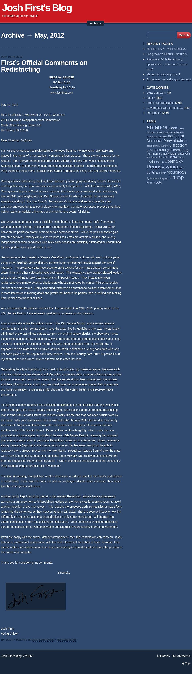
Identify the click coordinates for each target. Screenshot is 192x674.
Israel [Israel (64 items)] (180, 153)
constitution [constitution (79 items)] (176, 132)
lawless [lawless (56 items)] (160, 157)
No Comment (66, 639)
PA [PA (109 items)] (180, 161)
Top (187, 663)
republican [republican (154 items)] (176, 172)
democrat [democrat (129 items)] (176, 136)
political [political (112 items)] (153, 172)
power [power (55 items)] (162, 173)
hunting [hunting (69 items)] (157, 153)
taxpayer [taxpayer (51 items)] (164, 178)
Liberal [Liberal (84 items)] (173, 157)
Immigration (154, 112)
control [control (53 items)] (150, 136)
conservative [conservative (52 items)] (161, 132)
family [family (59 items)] (164, 145)
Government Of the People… (165, 107)
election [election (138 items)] (179, 140)
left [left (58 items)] (166, 157)
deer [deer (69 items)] (164, 136)
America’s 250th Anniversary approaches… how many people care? (167, 64)
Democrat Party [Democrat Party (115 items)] (159, 141)
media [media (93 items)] (151, 161)
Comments (182, 656)
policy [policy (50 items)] (182, 167)
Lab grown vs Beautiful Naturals (167, 54)
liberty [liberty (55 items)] (181, 157)
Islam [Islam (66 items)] (173, 153)
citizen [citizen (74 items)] (151, 132)
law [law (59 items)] (153, 157)
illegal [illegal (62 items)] (166, 153)
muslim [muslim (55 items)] (160, 162)
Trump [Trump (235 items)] (177, 177)
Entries (165, 656)
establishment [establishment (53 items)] (153, 146)
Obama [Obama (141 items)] (171, 161)
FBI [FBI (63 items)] (170, 145)
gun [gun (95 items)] (169, 150)
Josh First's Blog (37, 7)
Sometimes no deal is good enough (169, 79)
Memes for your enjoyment (163, 74)
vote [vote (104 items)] (159, 182)
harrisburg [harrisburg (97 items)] (180, 150)
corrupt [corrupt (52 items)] (157, 136)
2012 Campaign (43, 639)
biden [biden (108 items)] (172, 128)
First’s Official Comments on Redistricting (44, 66)
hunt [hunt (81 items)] (149, 153)
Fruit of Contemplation (160, 102)
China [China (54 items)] (181, 128)
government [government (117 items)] (156, 150)
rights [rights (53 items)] (149, 178)
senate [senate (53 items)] (156, 178)
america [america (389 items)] (157, 127)
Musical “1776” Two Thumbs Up (166, 48)
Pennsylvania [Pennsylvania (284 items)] (162, 167)
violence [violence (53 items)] (151, 183)
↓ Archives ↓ (95, 23)
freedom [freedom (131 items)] (180, 145)
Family (151, 97)
